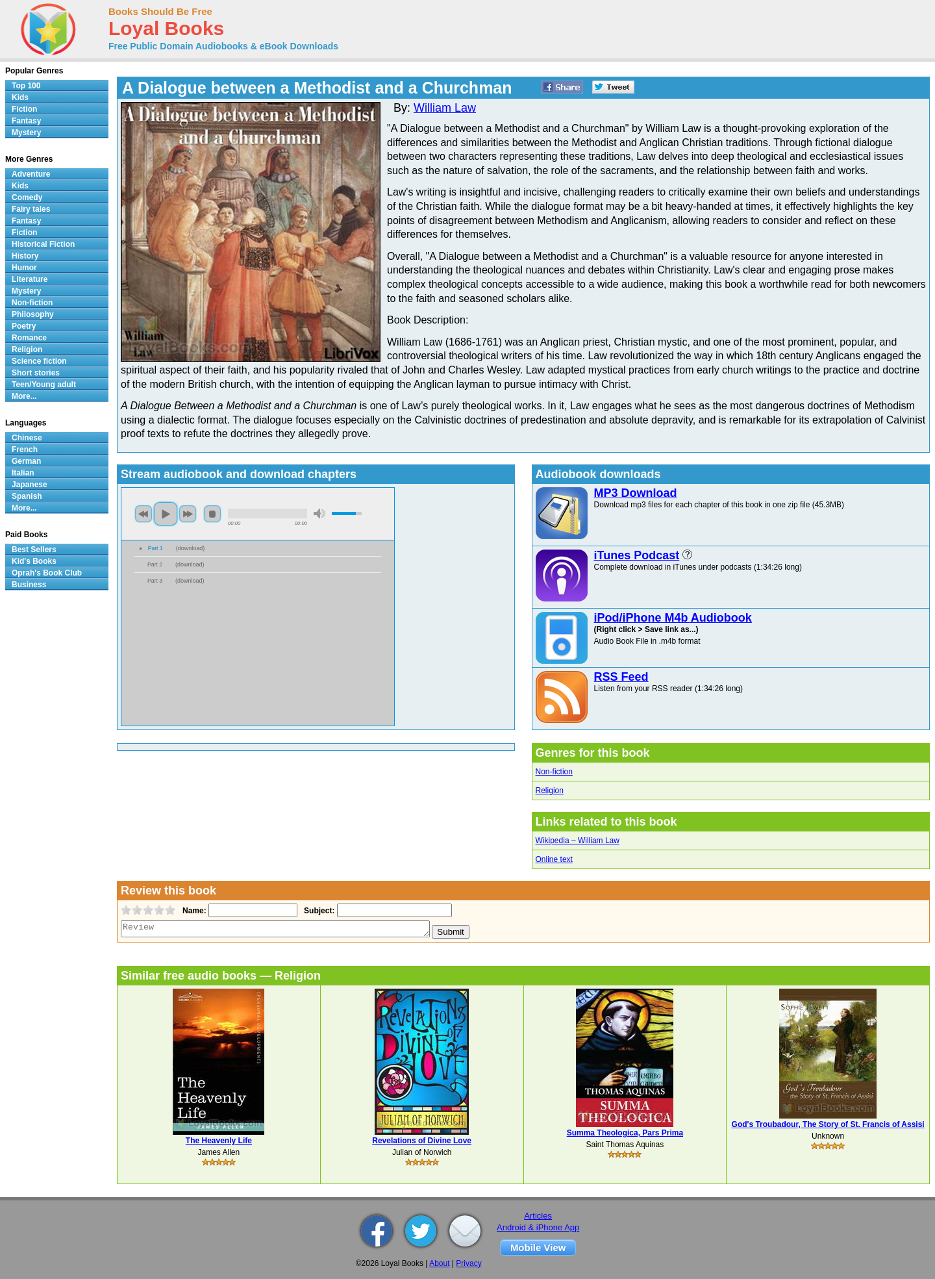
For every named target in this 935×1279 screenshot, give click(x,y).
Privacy (468, 1263)
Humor (24, 267)
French (25, 449)
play (166, 514)
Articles (538, 1216)
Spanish (27, 496)
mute (319, 513)
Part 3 (154, 580)
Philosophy (33, 314)
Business (29, 584)
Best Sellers (34, 549)
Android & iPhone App (538, 1227)
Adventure (31, 174)
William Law (445, 107)
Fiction (24, 109)
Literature (29, 279)
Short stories (36, 372)
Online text (554, 859)
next (188, 514)
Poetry (24, 326)
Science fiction (39, 361)
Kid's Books (34, 561)
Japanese (29, 484)
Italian (23, 472)
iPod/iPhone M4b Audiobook (673, 617)
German (26, 461)
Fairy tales (31, 209)
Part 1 (155, 548)
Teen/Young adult (44, 384)
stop (212, 514)
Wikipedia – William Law (577, 840)
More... (24, 396)
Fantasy (26, 120)
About (439, 1263)
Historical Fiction (43, 244)
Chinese (27, 437)
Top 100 (26, 85)
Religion (550, 790)
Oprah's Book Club (47, 572)
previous (143, 514)
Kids (20, 97)
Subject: (317, 910)
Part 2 (154, 564)
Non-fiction (554, 771)
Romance (29, 337)
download (190, 548)
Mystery (26, 132)
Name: (193, 910)
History (25, 255)
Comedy (27, 197)
